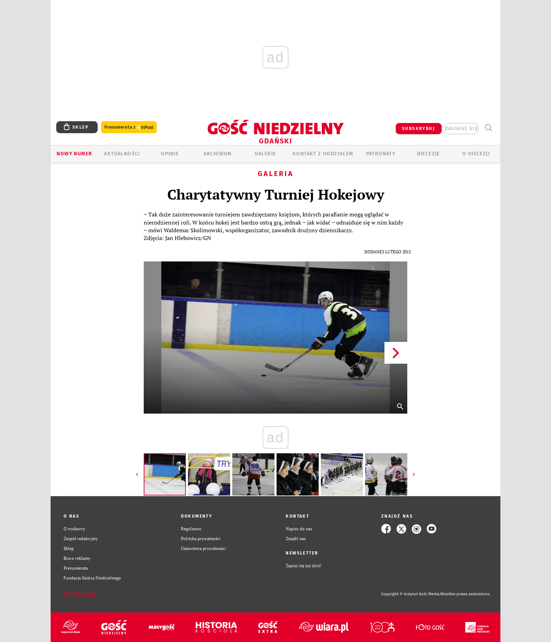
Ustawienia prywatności (203, 548)
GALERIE (265, 154)
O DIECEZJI (476, 154)
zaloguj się (462, 128)
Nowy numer (74, 154)
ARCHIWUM (217, 154)
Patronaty (381, 154)
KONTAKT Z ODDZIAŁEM (323, 154)
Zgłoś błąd (80, 594)
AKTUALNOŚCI (122, 154)
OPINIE (170, 154)
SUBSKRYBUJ (418, 128)
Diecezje (428, 154)
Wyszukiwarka (488, 127)
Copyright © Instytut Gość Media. (410, 594)
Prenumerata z (129, 127)
